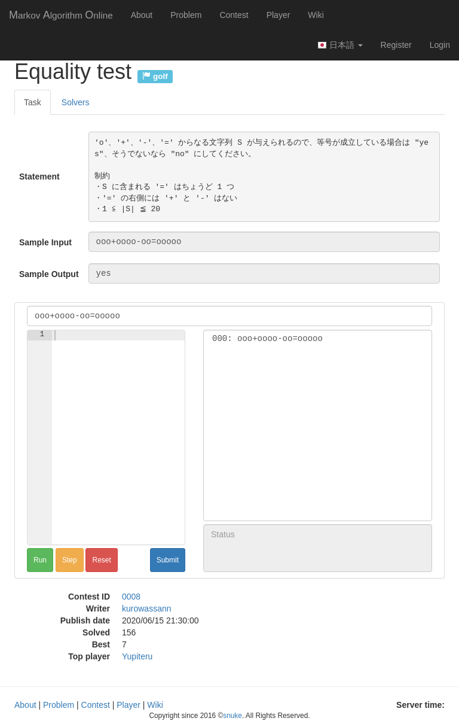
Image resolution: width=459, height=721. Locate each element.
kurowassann (147, 608)
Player (278, 15)
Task (32, 102)
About (142, 15)
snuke (232, 715)
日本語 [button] (340, 45)
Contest (233, 15)
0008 (131, 596)
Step (69, 560)
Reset (101, 560)
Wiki (315, 15)
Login (440, 45)
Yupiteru (137, 656)
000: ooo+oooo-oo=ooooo (317, 339)
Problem (185, 15)
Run (40, 560)
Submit (168, 560)
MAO (61, 15)
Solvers (76, 102)
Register (396, 45)
